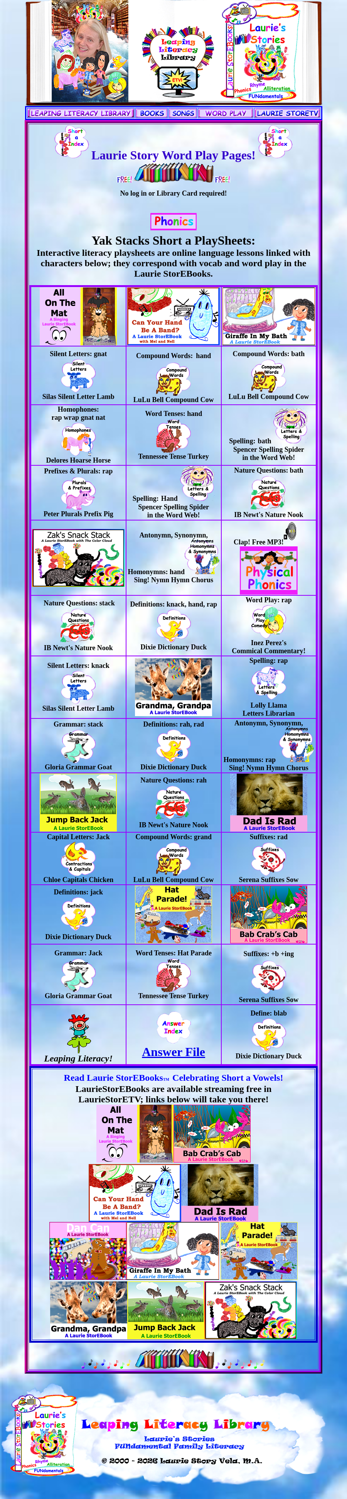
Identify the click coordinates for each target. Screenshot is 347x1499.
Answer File (173, 1046)
